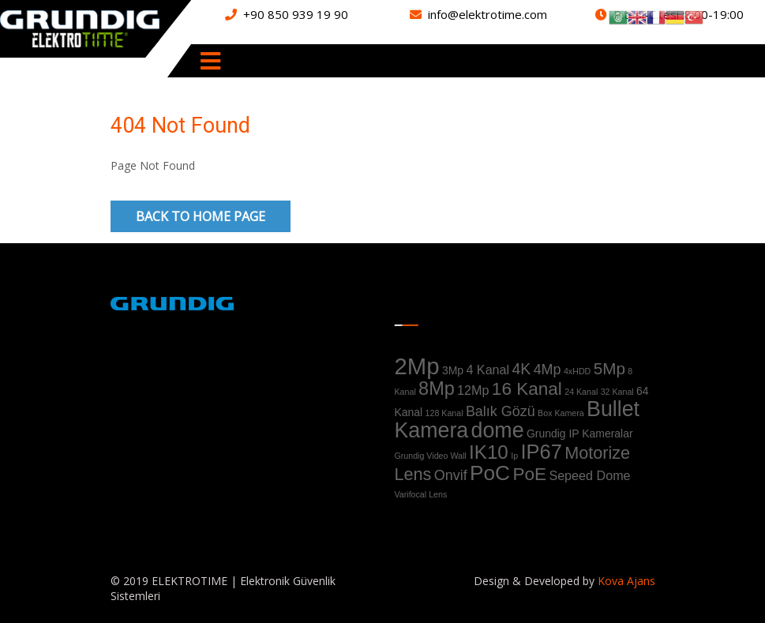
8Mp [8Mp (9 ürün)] (436, 388)
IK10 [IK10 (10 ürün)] (488, 452)
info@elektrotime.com (487, 14)
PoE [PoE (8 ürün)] (529, 474)
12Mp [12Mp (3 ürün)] (473, 390)
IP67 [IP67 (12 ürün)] (540, 452)
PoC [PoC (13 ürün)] (490, 473)
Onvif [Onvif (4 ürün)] (450, 475)
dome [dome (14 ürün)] (497, 430)
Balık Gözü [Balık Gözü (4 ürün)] (500, 411)
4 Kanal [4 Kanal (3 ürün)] (487, 369)
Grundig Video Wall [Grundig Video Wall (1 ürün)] (431, 455)
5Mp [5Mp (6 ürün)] (609, 368)
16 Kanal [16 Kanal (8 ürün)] (527, 389)
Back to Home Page (200, 216)
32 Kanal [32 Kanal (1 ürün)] (617, 391)
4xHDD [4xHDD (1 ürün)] (577, 371)
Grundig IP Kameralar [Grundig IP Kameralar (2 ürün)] (580, 433)
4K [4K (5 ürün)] (521, 368)
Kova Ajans (624, 580)
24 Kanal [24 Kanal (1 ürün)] (581, 391)
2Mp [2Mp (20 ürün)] (417, 366)
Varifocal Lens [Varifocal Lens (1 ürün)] (421, 494)
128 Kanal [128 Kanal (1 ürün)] (444, 413)
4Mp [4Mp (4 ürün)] (547, 369)
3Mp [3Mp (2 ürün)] (452, 370)
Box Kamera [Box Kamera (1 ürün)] (561, 413)
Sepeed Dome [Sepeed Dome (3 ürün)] (589, 475)
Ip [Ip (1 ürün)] (514, 455)
